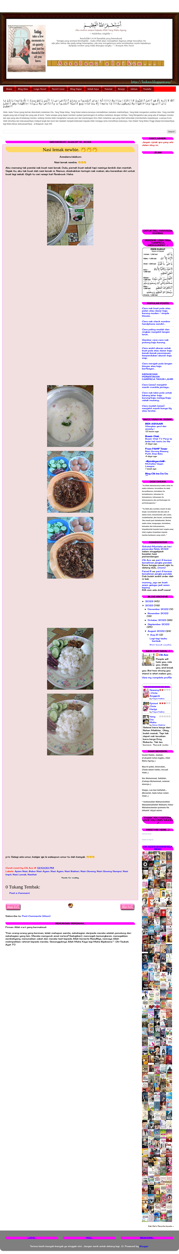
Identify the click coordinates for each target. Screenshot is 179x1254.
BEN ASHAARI (154, 424)
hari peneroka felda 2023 (157, 547)
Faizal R (146, 571)
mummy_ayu (149, 582)
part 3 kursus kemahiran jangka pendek (157, 561)
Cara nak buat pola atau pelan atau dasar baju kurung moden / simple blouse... (156, 312)
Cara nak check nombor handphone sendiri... (156, 322)
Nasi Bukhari (72, 871)
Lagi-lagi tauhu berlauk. (158, 639)
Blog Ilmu (23, 89)
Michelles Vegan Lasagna (154, 465)
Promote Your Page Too (147, 839)
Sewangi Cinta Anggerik (155, 693)
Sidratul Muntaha (152, 546)
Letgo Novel (40, 89)
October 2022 (157, 620)
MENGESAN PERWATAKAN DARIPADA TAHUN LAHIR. (157, 376)
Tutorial (108, 89)
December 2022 (158, 609)
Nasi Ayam (57, 871)
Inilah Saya (93, 89)
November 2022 (158, 613)
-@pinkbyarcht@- (155, 461)
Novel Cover (58, 89)
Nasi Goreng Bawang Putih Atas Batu (156, 452)
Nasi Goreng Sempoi (109, 871)
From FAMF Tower (156, 449)
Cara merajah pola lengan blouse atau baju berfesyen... (157, 366)
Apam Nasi (21, 871)
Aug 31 (154, 635)
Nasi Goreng (88, 871)
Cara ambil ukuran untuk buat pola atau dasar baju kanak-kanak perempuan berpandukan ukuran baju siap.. (157, 353)
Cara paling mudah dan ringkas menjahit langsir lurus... (156, 332)
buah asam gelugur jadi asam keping (156, 585)
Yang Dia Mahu (153, 719)
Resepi (121, 89)
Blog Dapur (76, 89)
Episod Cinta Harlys (154, 706)
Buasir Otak (152, 436)
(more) (162, 567)
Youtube (147, 89)
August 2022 (156, 631)
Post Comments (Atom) (36, 916)
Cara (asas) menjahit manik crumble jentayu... (156, 385)
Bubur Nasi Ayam (39, 871)
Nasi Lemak (19, 874)
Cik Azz (146, 560)
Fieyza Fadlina (158, 698)
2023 (149, 601)
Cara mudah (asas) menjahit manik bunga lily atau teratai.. (157, 408)
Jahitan (133, 89)
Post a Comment (19, 893)
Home (9, 89)
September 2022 (158, 624)
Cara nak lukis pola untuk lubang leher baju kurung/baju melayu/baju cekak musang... (157, 396)
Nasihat (32, 874)
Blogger (143, 1246)
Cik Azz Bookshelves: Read (156, 687)
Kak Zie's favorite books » (161, 1226)
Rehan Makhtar (158, 725)
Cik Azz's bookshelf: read (158, 848)
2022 (149, 605)
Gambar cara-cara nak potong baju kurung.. (155, 341)
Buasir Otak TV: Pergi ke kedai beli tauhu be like (158, 440)
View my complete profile (157, 677)
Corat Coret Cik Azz (146, 833)
